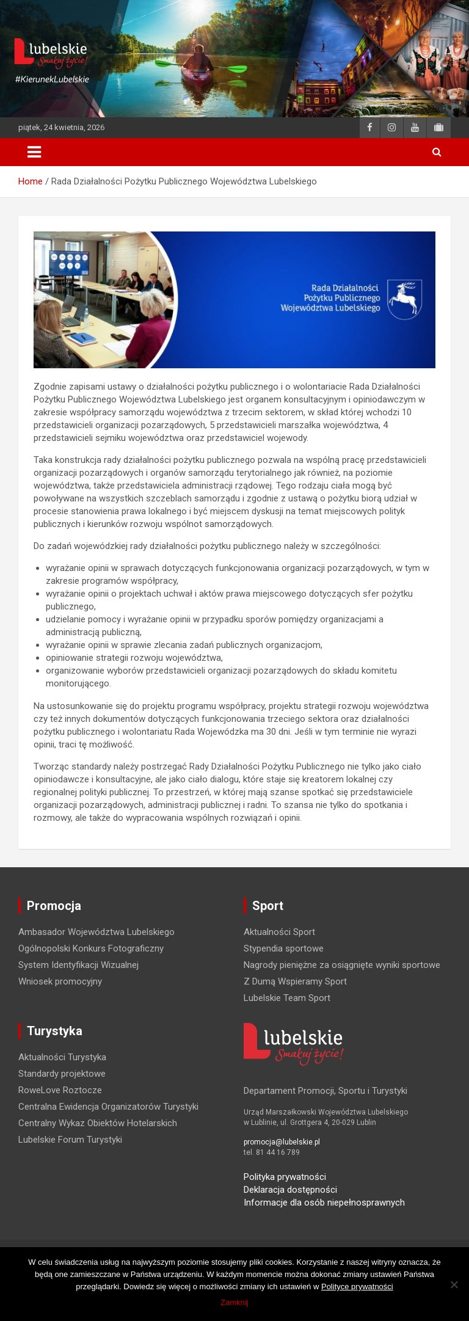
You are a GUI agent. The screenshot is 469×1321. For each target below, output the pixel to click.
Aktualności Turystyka (62, 1057)
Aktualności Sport (279, 931)
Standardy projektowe (62, 1073)
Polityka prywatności (285, 1176)
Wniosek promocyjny (60, 981)
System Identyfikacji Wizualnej (78, 964)
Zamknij (234, 1302)
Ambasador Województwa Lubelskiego (96, 931)
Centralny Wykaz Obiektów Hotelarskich (97, 1123)
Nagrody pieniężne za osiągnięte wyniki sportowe (342, 964)
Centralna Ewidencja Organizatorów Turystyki (108, 1106)
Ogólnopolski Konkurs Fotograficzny (91, 948)
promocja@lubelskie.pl (282, 1142)
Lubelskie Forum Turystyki (70, 1139)
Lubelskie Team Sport (287, 997)
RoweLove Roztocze (60, 1090)
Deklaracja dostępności (290, 1189)
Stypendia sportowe (284, 948)
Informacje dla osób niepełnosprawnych (324, 1202)
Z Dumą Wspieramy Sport (295, 981)
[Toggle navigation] (34, 152)
